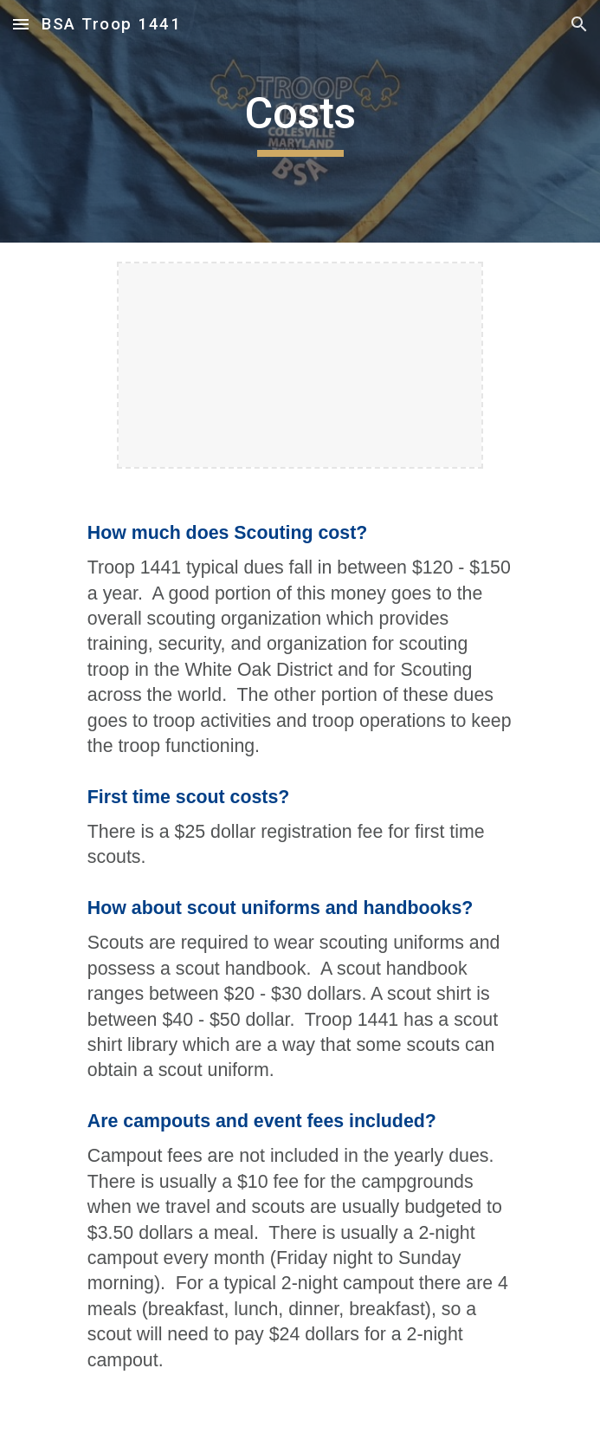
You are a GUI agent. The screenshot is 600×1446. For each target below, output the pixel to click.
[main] (300, 121)
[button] (21, 24)
